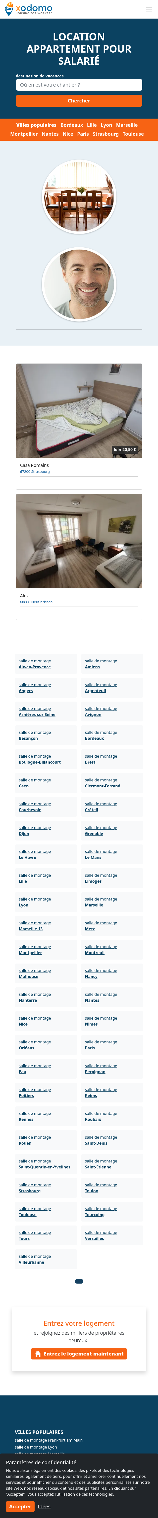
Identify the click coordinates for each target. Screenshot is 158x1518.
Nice (68, 134)
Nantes (50, 134)
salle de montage (35, 664)
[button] (79, 1281)
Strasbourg (106, 134)
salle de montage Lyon (36, 1447)
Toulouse (133, 134)
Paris (83, 134)
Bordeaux (71, 125)
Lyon (106, 125)
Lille (92, 125)
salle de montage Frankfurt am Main (49, 1440)
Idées (44, 1506)
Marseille (127, 125)
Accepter (20, 1506)
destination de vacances (40, 76)
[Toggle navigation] (149, 9)
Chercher (79, 100)
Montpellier (24, 134)
